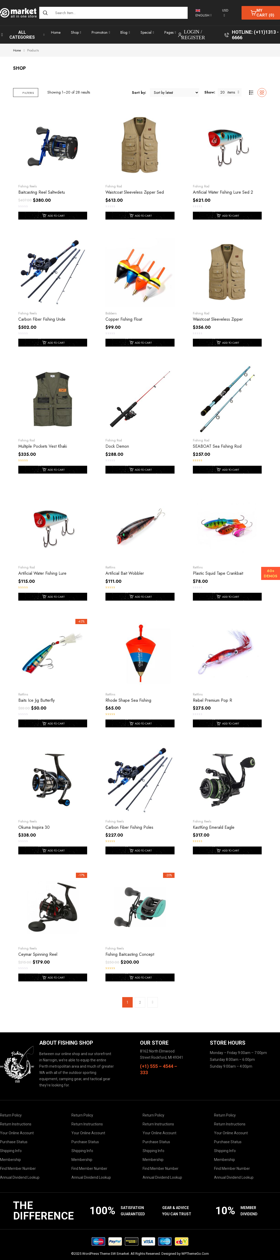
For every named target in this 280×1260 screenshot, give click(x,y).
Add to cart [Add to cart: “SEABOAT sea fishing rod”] (230, 470)
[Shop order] (174, 92)
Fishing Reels (27, 186)
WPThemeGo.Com (195, 1254)
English (202, 13)
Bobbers (110, 313)
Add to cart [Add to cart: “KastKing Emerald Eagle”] (230, 850)
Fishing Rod (113, 186)
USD (225, 10)
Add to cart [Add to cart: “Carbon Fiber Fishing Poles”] (143, 850)
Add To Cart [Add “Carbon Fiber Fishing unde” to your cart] (56, 343)
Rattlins (110, 567)
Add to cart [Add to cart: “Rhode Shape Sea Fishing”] (143, 723)
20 (222, 92)
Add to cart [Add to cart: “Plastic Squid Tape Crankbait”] (230, 597)
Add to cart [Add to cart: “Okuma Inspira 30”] (56, 850)
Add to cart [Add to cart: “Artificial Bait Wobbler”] (143, 597)
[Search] (45, 13)
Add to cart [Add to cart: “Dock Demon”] (143, 470)
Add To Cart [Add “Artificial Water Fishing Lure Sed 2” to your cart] (230, 216)
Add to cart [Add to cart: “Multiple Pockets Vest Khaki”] (56, 470)
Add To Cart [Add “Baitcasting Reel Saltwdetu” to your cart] (56, 216)
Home (17, 50)
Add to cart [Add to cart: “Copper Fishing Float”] (143, 343)
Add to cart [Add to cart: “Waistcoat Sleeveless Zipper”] (230, 343)
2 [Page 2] (140, 1002)
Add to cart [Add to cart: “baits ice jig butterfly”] (56, 723)
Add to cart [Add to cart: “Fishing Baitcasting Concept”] (143, 977)
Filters (24, 93)
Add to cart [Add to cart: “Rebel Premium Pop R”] (230, 723)
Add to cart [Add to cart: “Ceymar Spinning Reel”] (56, 977)
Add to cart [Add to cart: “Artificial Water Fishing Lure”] (56, 597)
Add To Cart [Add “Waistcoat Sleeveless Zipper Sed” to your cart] (143, 216)
